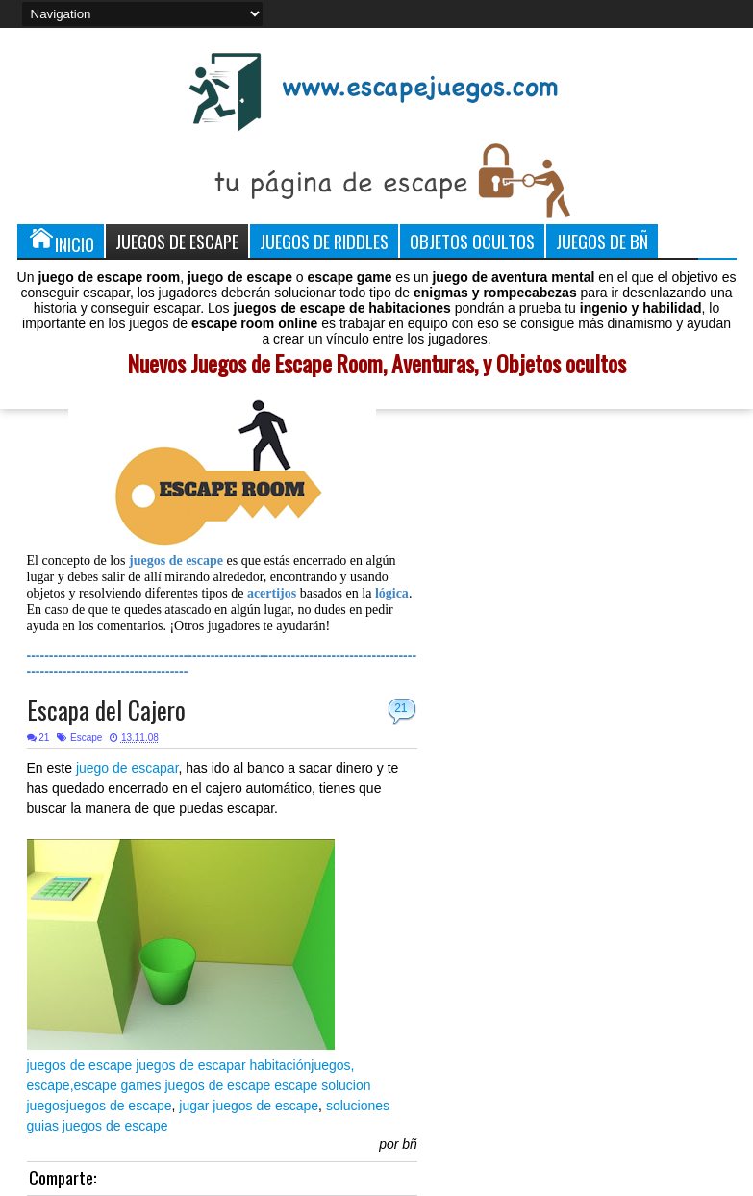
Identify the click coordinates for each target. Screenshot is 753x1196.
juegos (46, 1105)
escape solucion (322, 1085)
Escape (86, 737)
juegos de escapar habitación (223, 1065)
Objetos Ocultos (472, 241)
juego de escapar (127, 768)
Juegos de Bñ (602, 241)
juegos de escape (80, 1065)
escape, (50, 1085)
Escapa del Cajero (106, 709)
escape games (118, 1085)
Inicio (60, 240)
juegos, (332, 1065)
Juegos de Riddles (324, 241)
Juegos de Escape (176, 241)
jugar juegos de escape (248, 1105)
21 (400, 708)
